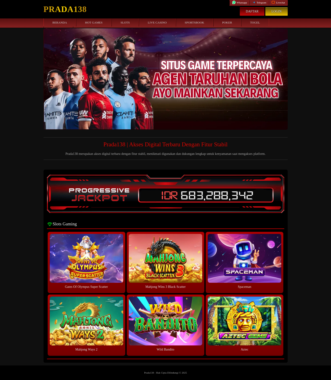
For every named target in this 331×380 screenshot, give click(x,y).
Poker (227, 22)
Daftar (252, 11)
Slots (125, 22)
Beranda (60, 22)
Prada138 (65, 9)
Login (276, 11)
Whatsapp (239, 2)
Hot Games (94, 22)
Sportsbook (194, 22)
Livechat (278, 2)
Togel (255, 22)
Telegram (259, 2)
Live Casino (157, 22)
